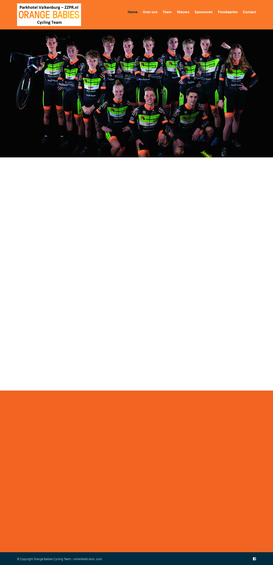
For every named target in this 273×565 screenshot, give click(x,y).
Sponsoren (204, 11)
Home (133, 11)
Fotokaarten (228, 11)
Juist (98, 559)
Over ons (150, 11)
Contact (249, 11)
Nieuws (183, 11)
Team (167, 11)
